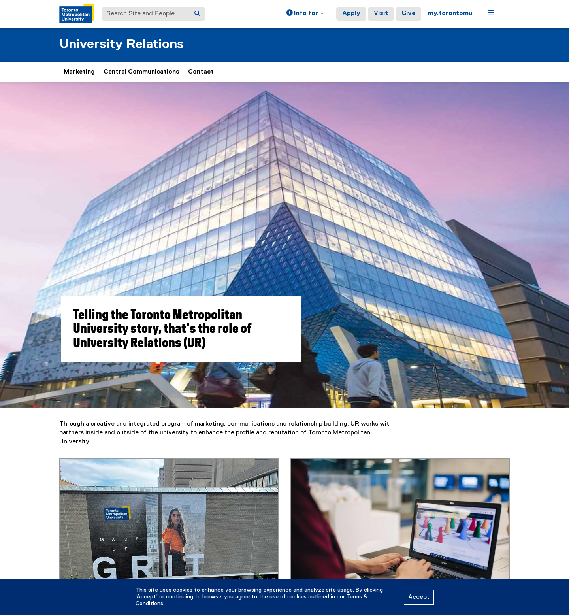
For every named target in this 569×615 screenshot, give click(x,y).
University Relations (121, 44)
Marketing (79, 72)
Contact (201, 72)
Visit (381, 13)
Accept (419, 597)
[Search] (197, 14)
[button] (305, 14)
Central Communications (141, 72)
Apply (351, 13)
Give (408, 13)
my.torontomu (450, 13)
